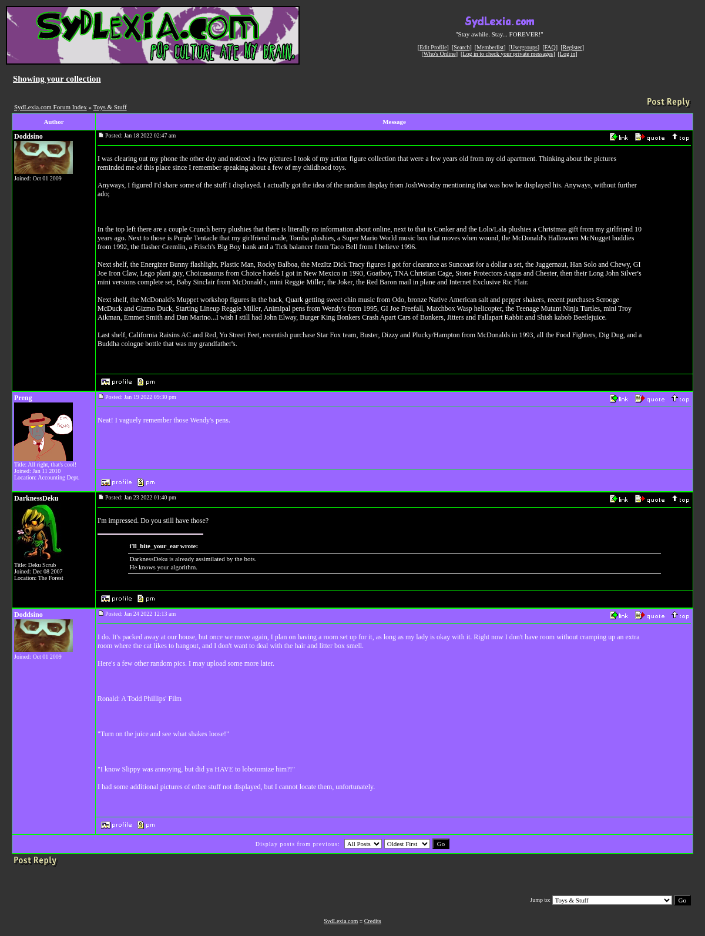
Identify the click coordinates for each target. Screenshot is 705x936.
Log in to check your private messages (507, 54)
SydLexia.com (341, 921)
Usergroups (524, 47)
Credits (372, 921)
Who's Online (440, 54)
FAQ (550, 47)
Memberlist (489, 47)
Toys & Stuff (110, 106)
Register (572, 47)
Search (461, 47)
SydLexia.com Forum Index (50, 106)
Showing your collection (57, 78)
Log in (567, 54)
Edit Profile (432, 47)
